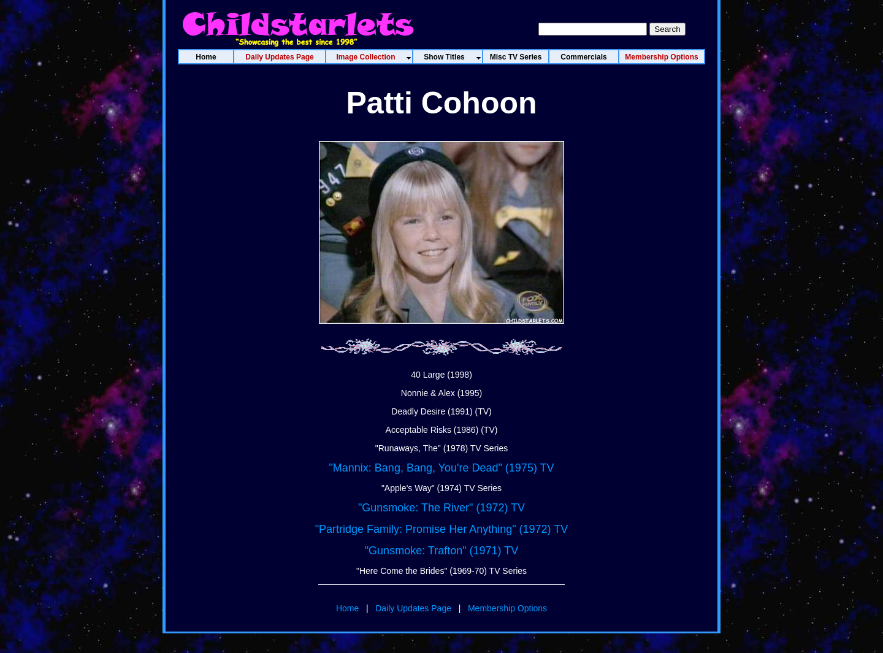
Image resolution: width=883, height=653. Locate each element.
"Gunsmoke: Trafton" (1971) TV (442, 550)
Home (347, 608)
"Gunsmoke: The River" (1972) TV (441, 508)
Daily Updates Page (413, 608)
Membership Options (507, 608)
